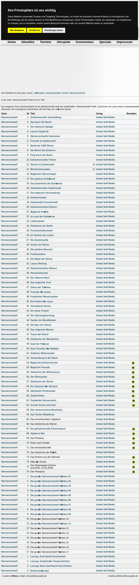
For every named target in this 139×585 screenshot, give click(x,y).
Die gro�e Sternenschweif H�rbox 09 (50, 514)
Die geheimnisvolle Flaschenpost (47, 429)
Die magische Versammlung (45, 193)
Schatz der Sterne (39, 245)
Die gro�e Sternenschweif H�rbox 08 (50, 509)
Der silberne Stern (40, 278)
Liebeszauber (37, 221)
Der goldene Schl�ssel (42, 179)
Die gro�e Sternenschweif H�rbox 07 (50, 505)
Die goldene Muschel (41, 249)
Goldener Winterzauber (42, 353)
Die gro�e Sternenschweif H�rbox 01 (50, 476)
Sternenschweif (9, 117)
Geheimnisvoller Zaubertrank (45, 188)
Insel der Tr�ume (39, 344)
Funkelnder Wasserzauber (44, 296)
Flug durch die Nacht (41, 155)
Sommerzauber (38, 197)
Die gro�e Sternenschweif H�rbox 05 (50, 495)
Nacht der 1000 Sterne (42, 145)
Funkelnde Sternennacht (43, 400)
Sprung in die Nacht (40, 122)
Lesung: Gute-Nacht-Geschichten (48, 556)
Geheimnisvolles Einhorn (43, 207)
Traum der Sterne (39, 334)
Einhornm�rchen (39, 571)
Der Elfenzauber (38, 377)
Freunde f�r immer (40, 292)
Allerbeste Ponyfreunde (42, 391)
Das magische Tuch (40, 282)
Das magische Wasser (42, 329)
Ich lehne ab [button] (34, 30)
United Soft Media (105, 117)
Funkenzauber (37, 254)
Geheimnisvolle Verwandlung (45, 117)
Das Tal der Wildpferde (42, 414)
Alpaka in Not (37, 433)
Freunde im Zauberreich (43, 141)
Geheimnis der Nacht (41, 226)
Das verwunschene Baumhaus (46, 410)
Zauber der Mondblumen (43, 320)
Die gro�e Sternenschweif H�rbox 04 (50, 490)
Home (30, 93)
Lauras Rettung (38, 263)
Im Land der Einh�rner (42, 216)
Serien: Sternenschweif (73, 93)
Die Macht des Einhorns (42, 150)
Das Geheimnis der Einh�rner (46, 183)
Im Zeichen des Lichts (42, 235)
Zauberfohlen (37, 395)
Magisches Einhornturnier (44, 362)
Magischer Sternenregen (43, 174)
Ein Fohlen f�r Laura (41, 301)
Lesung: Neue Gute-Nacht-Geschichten (51, 566)
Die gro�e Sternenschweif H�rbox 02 (50, 481)
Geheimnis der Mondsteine (44, 339)
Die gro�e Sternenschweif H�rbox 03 (50, 486)
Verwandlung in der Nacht (44, 358)
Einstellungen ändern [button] (54, 30)
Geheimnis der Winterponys (45, 372)
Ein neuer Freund (39, 311)
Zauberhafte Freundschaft (44, 202)
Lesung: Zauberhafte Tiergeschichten (50, 561)
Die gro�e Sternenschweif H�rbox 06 (50, 500)
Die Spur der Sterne (40, 325)
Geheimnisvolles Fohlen (43, 160)
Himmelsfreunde (39, 273)
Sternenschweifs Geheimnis (45, 136)
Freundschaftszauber (41, 230)
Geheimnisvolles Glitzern (43, 268)
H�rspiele (39, 93)
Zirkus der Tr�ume (40, 287)
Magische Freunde (40, 367)
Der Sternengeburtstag (42, 315)
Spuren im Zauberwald (42, 164)
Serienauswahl (53, 93)
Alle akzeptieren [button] (17, 30)
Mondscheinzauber (40, 169)
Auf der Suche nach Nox (43, 405)
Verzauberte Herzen (40, 306)
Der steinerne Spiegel (41, 127)
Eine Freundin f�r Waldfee (44, 348)
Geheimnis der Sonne (41, 381)
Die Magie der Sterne (41, 259)
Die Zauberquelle (39, 240)
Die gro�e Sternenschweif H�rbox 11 (50, 523)
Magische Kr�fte (39, 212)
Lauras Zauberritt (39, 131)
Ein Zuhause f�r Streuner (44, 386)
